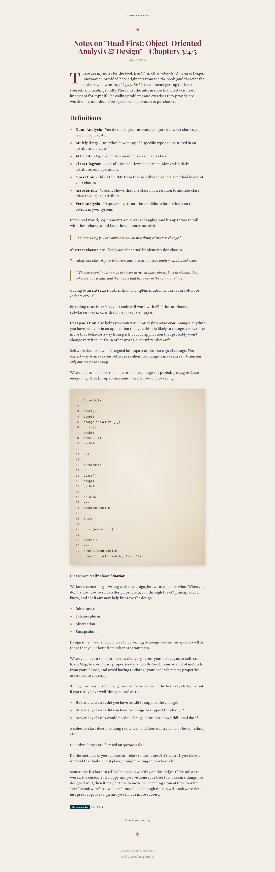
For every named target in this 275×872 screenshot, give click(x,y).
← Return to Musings (137, 15)
